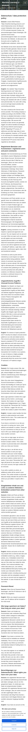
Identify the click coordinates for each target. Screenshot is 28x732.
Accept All (14, 720)
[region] (14, 719)
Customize (13, 724)
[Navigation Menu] (25, 3)
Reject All (14, 728)
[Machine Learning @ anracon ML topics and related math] (11, 5)
